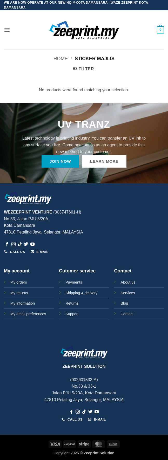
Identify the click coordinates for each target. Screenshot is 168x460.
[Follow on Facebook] (7, 244)
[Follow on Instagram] (13, 244)
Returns (71, 303)
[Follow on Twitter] (26, 244)
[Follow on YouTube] (32, 244)
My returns (19, 293)
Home (60, 58)
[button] (7, 29)
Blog (124, 303)
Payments (73, 282)
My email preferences (28, 314)
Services (127, 293)
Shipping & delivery (81, 293)
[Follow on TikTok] (20, 244)
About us (127, 282)
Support (71, 314)
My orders (18, 282)
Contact (126, 314)
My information (22, 303)
